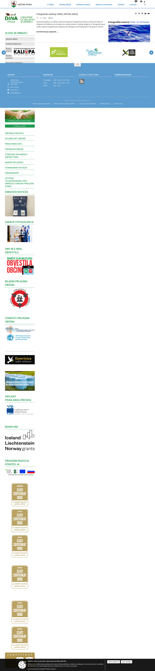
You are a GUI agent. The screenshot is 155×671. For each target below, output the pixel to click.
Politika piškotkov (105, 103)
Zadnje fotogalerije (19, 222)
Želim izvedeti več (113, 662)
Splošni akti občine (15, 138)
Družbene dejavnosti (13, 44)
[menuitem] (50, 4)
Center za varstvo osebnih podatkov (64, 103)
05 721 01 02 (14, 90)
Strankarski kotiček (16, 167)
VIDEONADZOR (12, 173)
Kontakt (11, 75)
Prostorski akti (13, 143)
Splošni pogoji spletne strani (41, 103)
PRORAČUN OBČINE (14, 149)
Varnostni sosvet (14, 162)
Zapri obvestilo (126, 662)
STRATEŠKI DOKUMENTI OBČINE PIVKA (16, 155)
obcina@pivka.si (16, 93)
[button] (7, 234)
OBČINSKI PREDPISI (14, 133)
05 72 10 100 (14, 87)
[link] (135, 13)
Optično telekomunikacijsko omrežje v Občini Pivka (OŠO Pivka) (19, 182)
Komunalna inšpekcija (14, 63)
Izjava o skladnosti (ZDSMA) (87, 103)
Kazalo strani (118, 103)
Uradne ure (48, 75)
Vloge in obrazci (16, 33)
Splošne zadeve (11, 39)
